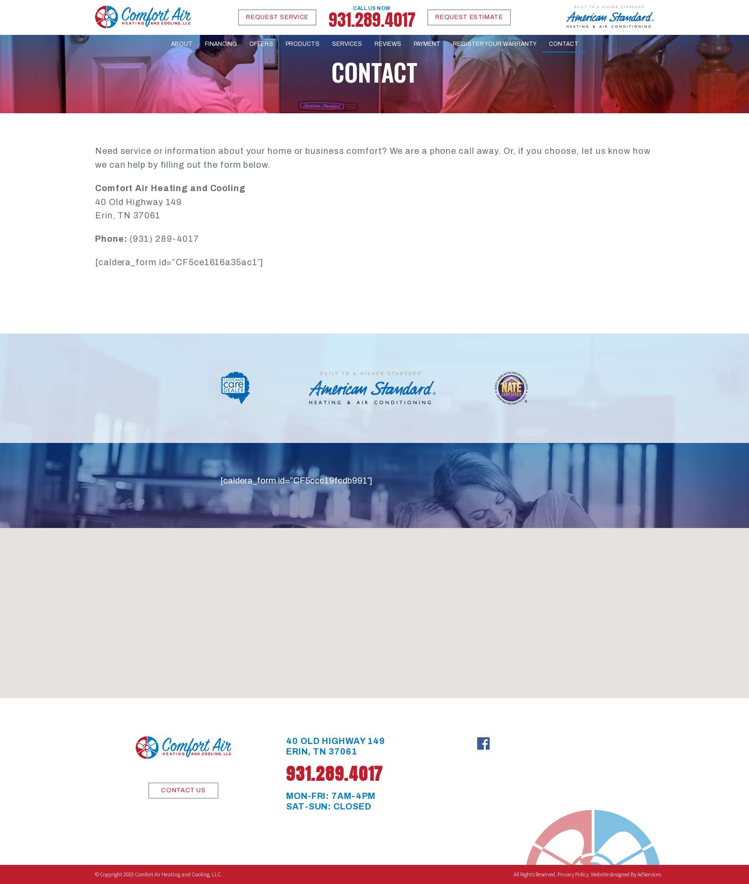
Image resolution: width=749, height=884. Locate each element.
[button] (374, 604)
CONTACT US (183, 790)
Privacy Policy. (573, 874)
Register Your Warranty (494, 44)
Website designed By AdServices (626, 874)
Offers (261, 44)
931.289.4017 (372, 18)
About (182, 44)
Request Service (277, 17)
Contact (563, 44)
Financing (221, 44)
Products (303, 44)
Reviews (387, 44)
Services (347, 44)
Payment (427, 44)
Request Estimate (469, 17)
